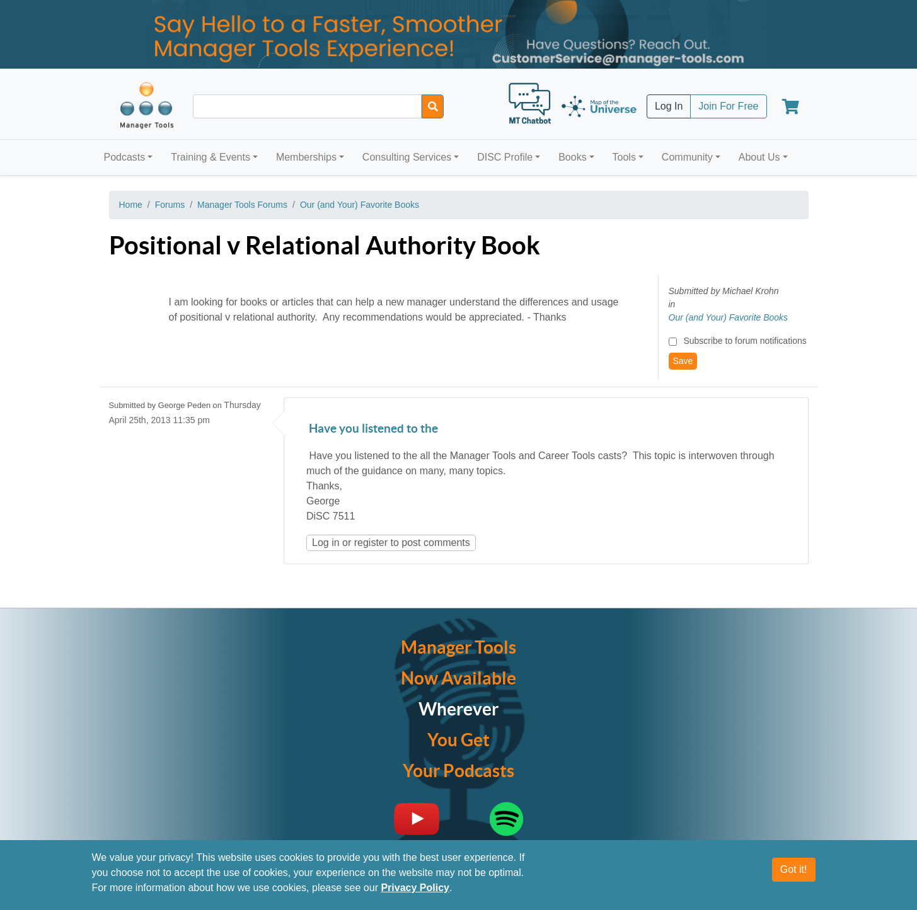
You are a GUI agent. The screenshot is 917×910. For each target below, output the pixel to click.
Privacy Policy (415, 887)
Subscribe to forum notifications (744, 341)
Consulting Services (406, 157)
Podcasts (125, 157)
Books (572, 157)
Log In (669, 106)
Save (683, 361)
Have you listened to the (372, 429)
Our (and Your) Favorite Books (359, 205)
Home (130, 205)
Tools (624, 157)
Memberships (306, 157)
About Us (759, 157)
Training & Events (210, 157)
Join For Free (728, 106)
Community (687, 157)
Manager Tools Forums (242, 205)
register (371, 542)
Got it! (793, 869)
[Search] (433, 106)
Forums (170, 205)
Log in (326, 542)
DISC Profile (505, 157)
